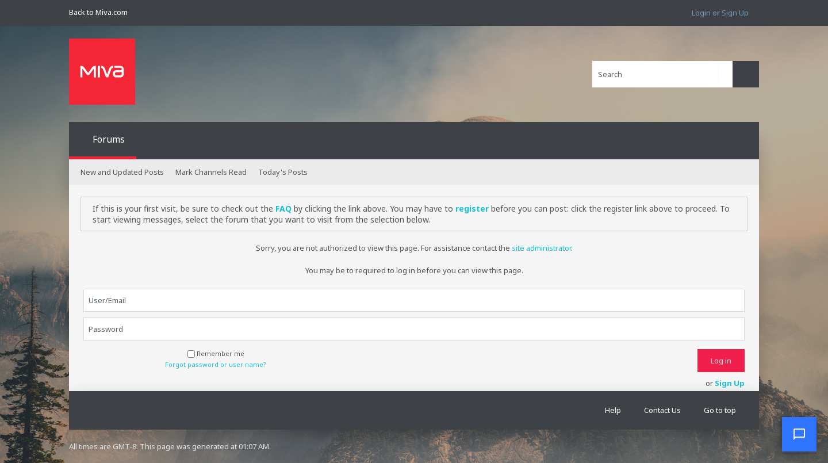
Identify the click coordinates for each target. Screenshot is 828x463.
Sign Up (730, 383)
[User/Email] (414, 300)
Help (613, 410)
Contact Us (662, 410)
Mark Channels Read (211, 172)
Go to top (720, 410)
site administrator (541, 248)
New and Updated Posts (122, 172)
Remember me (215, 353)
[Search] (662, 74)
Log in (721, 360)
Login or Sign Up (720, 12)
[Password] (414, 328)
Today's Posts (283, 172)
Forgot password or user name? (215, 365)
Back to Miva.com (98, 12)
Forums (109, 139)
